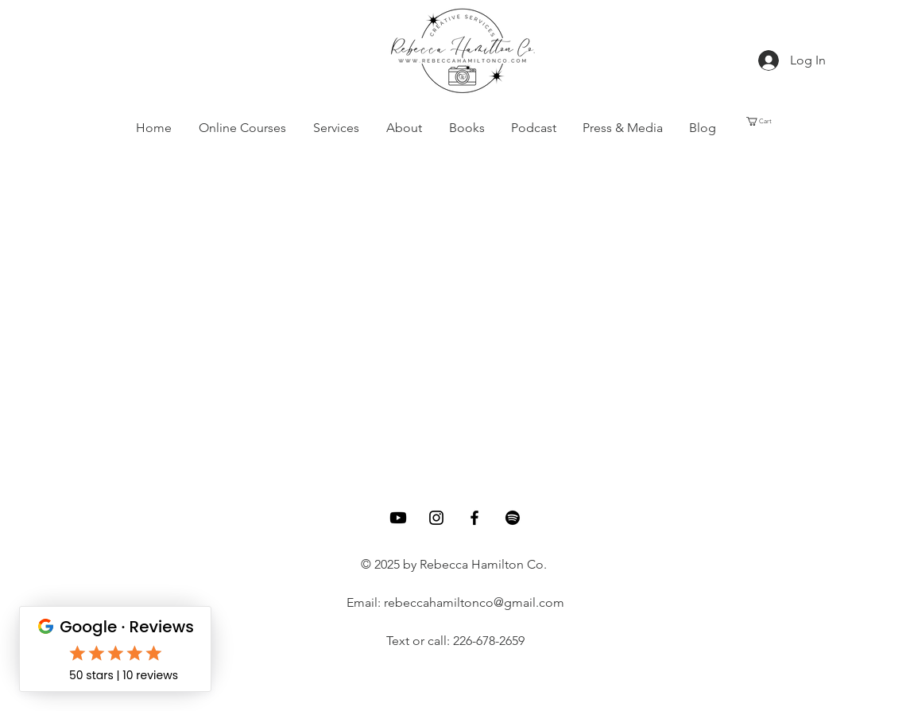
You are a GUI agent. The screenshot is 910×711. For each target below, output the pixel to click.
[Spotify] (512, 517)
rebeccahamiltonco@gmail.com (474, 602)
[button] (336, 128)
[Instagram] (436, 517)
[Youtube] (398, 517)
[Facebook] (474, 517)
